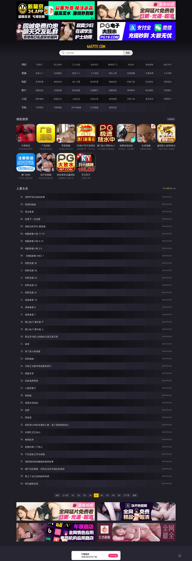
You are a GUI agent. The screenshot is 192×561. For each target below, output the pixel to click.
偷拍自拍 (58, 81)
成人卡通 (76, 81)
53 (84, 495)
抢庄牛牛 (168, 64)
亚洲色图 (58, 90)
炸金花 (131, 64)
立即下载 (113, 555)
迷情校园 (113, 99)
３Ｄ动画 (94, 73)
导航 (24, 107)
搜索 (128, 52)
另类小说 (131, 99)
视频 (24, 73)
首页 (57, 495)
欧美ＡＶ (76, 73)
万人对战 (76, 64)
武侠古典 (94, 99)
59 (119, 495)
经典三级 (131, 81)
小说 (24, 98)
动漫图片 (94, 90)
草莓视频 (58, 107)
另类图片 (168, 90)
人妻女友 (76, 99)
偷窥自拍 (39, 90)
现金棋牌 (149, 64)
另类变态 (168, 81)
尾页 (134, 495)
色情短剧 (113, 107)
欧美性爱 (94, 81)
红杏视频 (94, 107)
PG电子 (39, 64)
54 (90, 495)
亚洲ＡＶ (39, 73)
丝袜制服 (131, 73)
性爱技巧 (168, 99)
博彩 (24, 64)
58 (113, 495)
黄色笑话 (149, 99)
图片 (24, 90)
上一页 (65, 495)
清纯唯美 (131, 90)
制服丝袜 (113, 81)
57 (107, 495)
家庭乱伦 (58, 99)
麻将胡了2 (112, 64)
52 (79, 495)
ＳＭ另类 (168, 73)
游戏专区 (94, 64)
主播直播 (149, 73)
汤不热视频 (76, 107)
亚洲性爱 (39, 81)
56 (102, 495)
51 (73, 495)
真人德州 (58, 64)
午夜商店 (39, 107)
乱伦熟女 (149, 81)
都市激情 (39, 99)
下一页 (126, 495)
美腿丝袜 (113, 90)
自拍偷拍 (58, 73)
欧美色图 (76, 90)
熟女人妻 (113, 73)
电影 (24, 81)
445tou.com (96, 46)
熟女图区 (149, 90)
